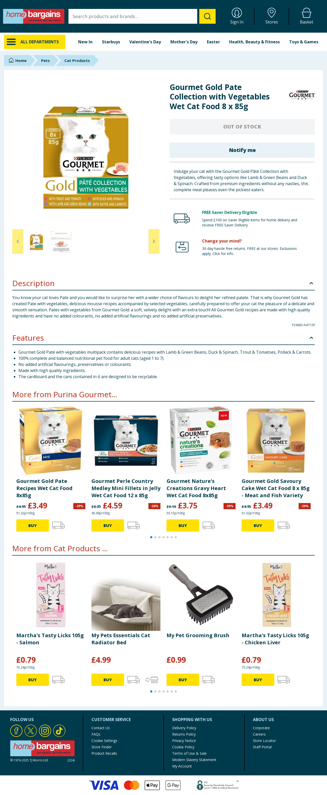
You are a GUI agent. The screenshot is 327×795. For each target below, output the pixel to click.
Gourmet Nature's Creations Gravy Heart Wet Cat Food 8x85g (196, 488)
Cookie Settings (104, 740)
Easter (213, 42)
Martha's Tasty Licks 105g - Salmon (50, 639)
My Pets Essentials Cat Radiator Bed (120, 639)
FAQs (95, 734)
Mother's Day (183, 42)
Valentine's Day (145, 42)
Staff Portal (262, 747)
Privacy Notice (184, 740)
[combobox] (142, 16)
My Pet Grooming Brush (198, 635)
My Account (182, 766)
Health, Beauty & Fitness (254, 42)
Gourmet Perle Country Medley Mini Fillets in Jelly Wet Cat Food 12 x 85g (125, 488)
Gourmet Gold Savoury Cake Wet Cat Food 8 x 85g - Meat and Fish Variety (276, 488)
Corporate (261, 727)
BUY (32, 525)
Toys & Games (303, 42)
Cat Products (77, 60)
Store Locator (264, 740)
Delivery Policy (184, 727)
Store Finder (101, 747)
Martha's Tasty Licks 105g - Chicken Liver (275, 639)
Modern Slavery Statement (194, 759)
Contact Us (100, 727)
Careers (259, 734)
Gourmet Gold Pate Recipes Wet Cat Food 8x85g (44, 488)
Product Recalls (104, 753)
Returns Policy (184, 734)
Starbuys (111, 42)
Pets (45, 60)
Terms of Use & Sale (189, 753)
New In (85, 42)
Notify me (242, 150)
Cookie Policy (183, 747)
